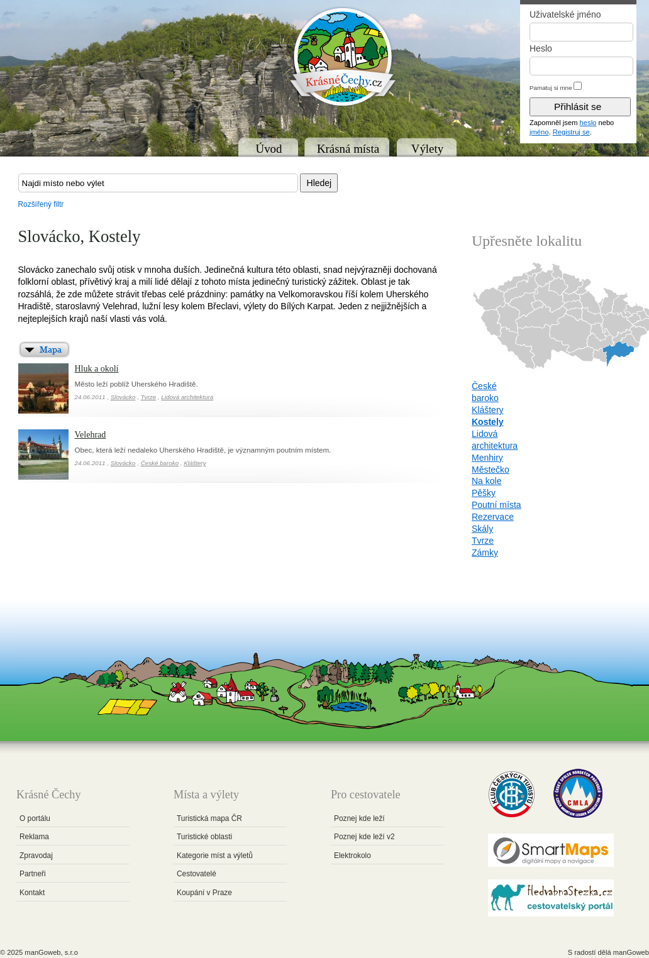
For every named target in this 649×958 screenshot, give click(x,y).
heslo (588, 122)
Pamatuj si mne (551, 87)
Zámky (485, 553)
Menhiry (487, 458)
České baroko (160, 463)
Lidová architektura (187, 397)
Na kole (486, 481)
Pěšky (484, 493)
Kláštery (195, 463)
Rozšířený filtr (41, 204)
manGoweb (631, 952)
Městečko (490, 470)
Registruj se (571, 132)
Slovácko (123, 397)
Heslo (541, 48)
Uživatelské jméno (565, 14)
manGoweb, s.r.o (51, 952)
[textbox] (158, 182)
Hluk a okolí (97, 368)
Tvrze (149, 397)
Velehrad (90, 434)
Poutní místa (496, 505)
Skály (482, 529)
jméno (539, 132)
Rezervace (493, 517)
